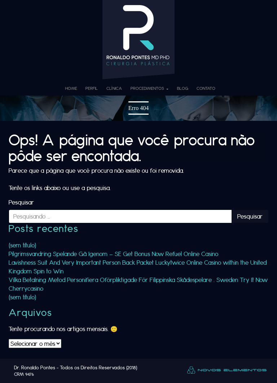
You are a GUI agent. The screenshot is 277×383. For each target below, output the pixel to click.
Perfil (91, 88)
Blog (182, 88)
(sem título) (22, 245)
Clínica (114, 88)
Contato (206, 88)
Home (71, 88)
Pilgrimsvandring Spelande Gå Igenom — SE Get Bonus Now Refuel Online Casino (113, 253)
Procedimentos (148, 88)
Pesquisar (21, 202)
